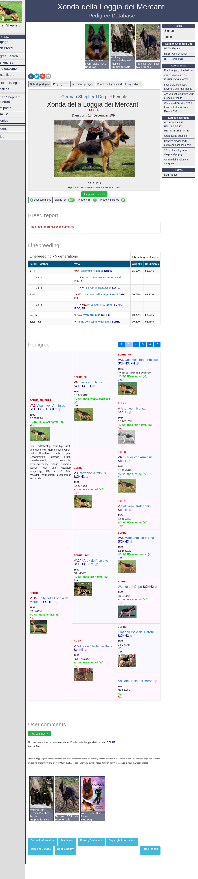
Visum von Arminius (56, 409)
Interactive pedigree (92, 84)
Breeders (9, 128)
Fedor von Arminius (99, 270)
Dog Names (172, 174)
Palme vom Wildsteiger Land (103, 321)
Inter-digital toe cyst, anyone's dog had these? (180, 86)
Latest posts (11, 108)
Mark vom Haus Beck (141, 543)
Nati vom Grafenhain (138, 511)
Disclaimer (76, 855)
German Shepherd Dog (16, 16)
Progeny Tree (69, 84)
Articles (7, 136)
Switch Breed (12, 48)
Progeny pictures (121, 200)
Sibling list (74, 200)
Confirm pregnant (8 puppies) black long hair (179, 143)
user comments (49, 200)
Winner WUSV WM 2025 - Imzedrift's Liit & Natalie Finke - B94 (180, 107)
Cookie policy (74, 863)
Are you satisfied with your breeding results (178, 96)
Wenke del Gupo (140, 590)
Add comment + (48, 744)
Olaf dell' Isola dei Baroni (140, 641)
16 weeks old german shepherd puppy (178, 152)
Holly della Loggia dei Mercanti (56, 607)
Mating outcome (14, 68)
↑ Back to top (152, 863)
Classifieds (10, 89)
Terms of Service (49, 863)
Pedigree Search (14, 56)
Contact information (51, 855)
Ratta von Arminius (96, 478)
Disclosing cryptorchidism (180, 70)
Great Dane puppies (177, 135)
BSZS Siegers (174, 48)
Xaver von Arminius (98, 315)
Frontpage (9, 42)
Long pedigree (142, 84)
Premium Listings (14, 83)
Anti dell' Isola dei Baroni (140, 688)
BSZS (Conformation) (178, 53)
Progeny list (96, 200)
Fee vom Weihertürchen (107, 287)
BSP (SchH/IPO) (175, 58)
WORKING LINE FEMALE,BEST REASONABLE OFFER (179, 126)
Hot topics (9, 120)
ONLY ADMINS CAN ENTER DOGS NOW (178, 77)
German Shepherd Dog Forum (15, 99)
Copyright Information (131, 855)
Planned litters (12, 75)
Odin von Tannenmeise (140, 361)
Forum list (9, 114)
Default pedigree (49, 84)
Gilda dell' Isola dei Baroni (95, 657)
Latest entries (12, 62)
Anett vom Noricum (137, 413)
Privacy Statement (100, 855)
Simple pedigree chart (118, 84)
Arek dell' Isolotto (97, 567)
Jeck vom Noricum (97, 386)
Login (170, 37)
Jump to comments (99, 194)
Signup (171, 30)
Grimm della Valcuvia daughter (178, 161)
